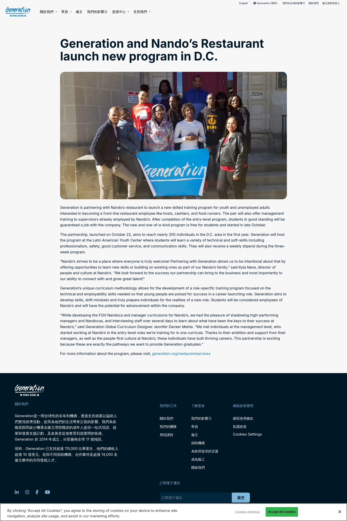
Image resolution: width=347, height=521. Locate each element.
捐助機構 (198, 443)
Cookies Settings (247, 434)
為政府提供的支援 (204, 451)
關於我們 (314, 3)
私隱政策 (240, 426)
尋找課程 (166, 435)
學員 (66, 11)
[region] (173, 512)
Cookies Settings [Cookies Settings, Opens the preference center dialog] (247, 512)
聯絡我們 (198, 467)
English (243, 3)
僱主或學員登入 (331, 3)
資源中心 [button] (120, 11)
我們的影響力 (97, 12)
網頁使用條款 (243, 418)
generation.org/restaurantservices (181, 353)
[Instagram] (27, 492)
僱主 (79, 12)
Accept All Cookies (282, 512)
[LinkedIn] (17, 492)
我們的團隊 (168, 426)
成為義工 (198, 459)
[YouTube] (47, 492)
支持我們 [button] (141, 11)
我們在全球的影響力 (294, 3)
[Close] (340, 512)
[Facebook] (37, 492)
